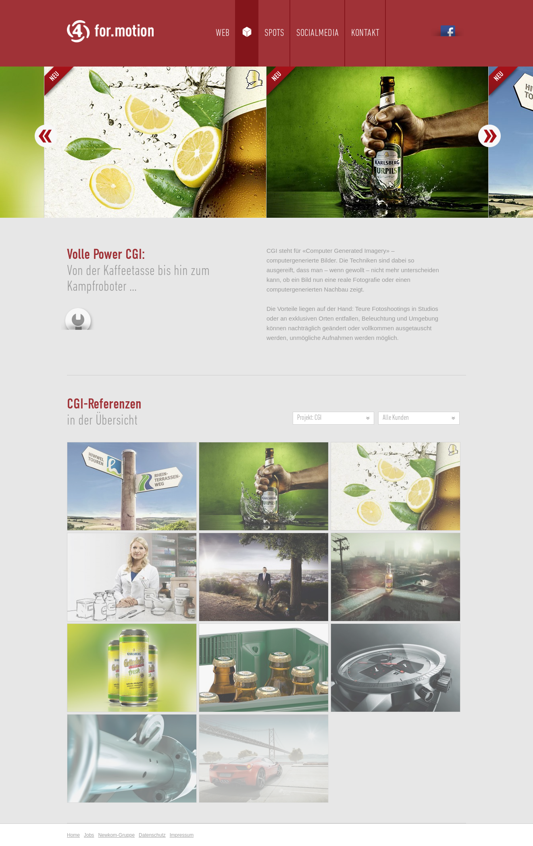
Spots (274, 33)
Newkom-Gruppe (116, 835)
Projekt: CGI (309, 418)
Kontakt (365, 33)
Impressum (182, 835)
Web (223, 33)
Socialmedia (317, 33)
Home (73, 835)
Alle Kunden (396, 418)
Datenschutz (152, 835)
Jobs (89, 835)
